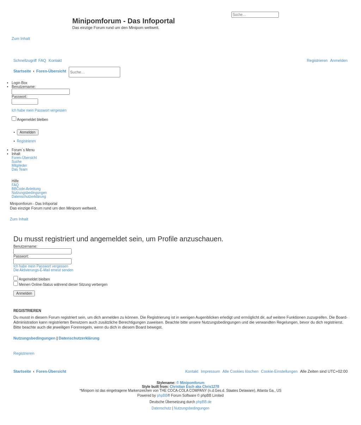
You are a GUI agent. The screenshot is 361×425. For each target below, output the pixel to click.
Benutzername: (25, 246)
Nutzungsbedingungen (34, 338)
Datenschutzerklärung (79, 338)
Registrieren (26, 141)
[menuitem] (42, 60)
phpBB (162, 395)
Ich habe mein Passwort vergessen (39, 110)
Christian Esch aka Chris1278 (194, 387)
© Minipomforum (190, 383)
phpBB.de (204, 402)
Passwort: (21, 256)
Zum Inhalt (21, 38)
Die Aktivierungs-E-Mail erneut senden (43, 270)
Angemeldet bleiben (32, 120)
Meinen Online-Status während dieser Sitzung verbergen (60, 285)
